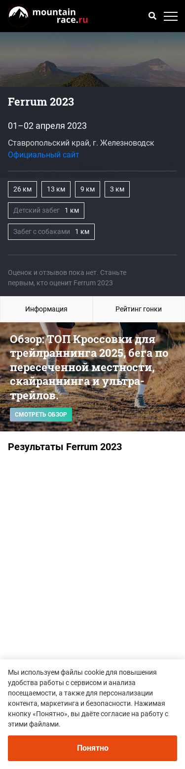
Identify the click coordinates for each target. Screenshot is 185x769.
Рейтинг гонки (138, 309)
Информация (46, 309)
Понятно (93, 748)
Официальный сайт (43, 154)
